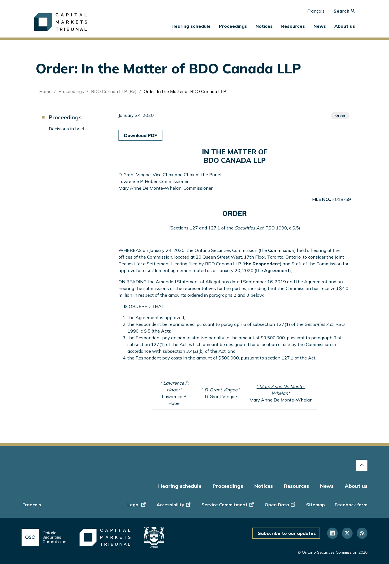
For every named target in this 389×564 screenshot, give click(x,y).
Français (316, 11)
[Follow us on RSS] (362, 533)
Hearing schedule (191, 26)
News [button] (319, 26)
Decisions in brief (67, 128)
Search (344, 11)
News (327, 486)
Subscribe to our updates (287, 533)
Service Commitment (228, 504)
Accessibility (174, 504)
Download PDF (140, 135)
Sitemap (315, 504)
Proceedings (71, 91)
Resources (296, 486)
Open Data (280, 504)
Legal (137, 504)
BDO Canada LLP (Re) (114, 91)
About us (356, 486)
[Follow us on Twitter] (347, 533)
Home (45, 91)
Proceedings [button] (233, 26)
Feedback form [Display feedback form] (351, 504)
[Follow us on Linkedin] (332, 533)
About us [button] (344, 26)
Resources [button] (293, 26)
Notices (264, 26)
